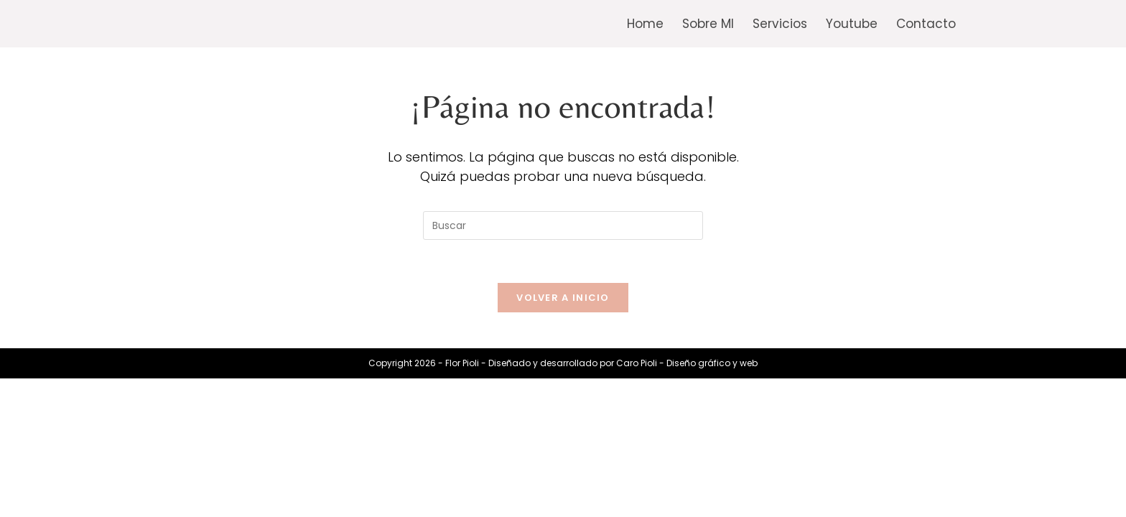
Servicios (780, 23)
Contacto (926, 23)
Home (645, 23)
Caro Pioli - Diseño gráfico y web (687, 363)
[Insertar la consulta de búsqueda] (563, 225)
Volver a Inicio (563, 297)
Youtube (852, 23)
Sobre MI (708, 23)
